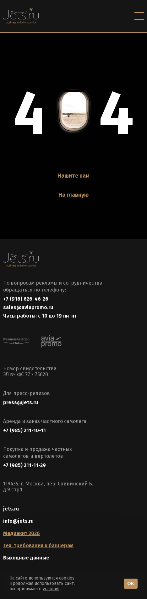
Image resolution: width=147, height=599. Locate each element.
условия (51, 588)
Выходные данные (26, 558)
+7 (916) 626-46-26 (25, 299)
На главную (73, 194)
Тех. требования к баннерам (38, 545)
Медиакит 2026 (21, 533)
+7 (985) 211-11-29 (24, 465)
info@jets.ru (18, 521)
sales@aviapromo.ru (28, 307)
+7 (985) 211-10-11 (24, 430)
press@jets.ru (20, 402)
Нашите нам (73, 175)
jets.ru (11, 509)
